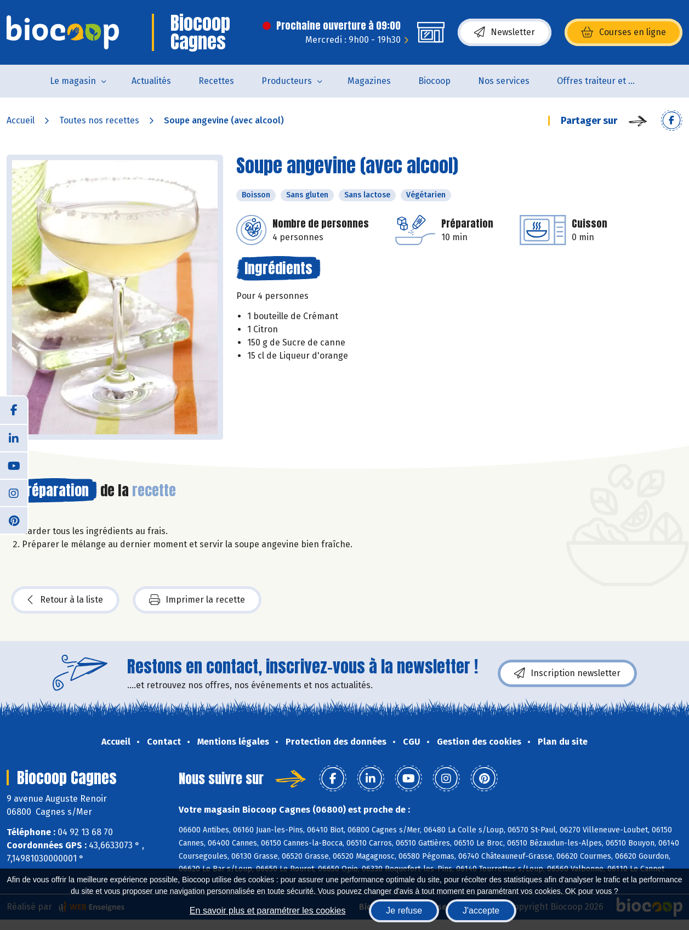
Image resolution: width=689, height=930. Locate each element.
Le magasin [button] (73, 81)
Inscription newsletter (567, 673)
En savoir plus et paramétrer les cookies (268, 910)
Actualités (151, 81)
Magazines (369, 81)
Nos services (503, 81)
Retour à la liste (65, 599)
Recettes (216, 81)
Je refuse (404, 910)
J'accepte (481, 910)
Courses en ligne (623, 32)
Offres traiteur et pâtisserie (605, 81)
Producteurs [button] (286, 81)
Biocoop (434, 81)
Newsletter (504, 32)
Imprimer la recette (197, 599)
